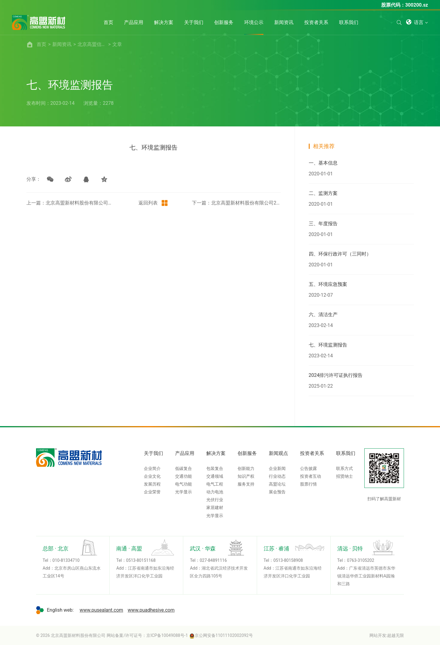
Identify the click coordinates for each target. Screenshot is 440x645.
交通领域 (214, 476)
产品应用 (184, 453)
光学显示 (183, 491)
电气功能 (183, 484)
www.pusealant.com (101, 610)
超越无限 (395, 635)
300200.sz (416, 5)
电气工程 (214, 484)
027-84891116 (213, 560)
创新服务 (247, 453)
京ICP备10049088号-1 (167, 635)
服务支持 (246, 484)
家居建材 (214, 507)
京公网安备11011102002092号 (221, 635)
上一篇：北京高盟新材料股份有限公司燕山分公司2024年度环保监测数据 (70, 203)
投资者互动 (310, 476)
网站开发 (377, 635)
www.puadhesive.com (151, 610)
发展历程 (152, 484)
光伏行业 (214, 499)
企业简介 (152, 468)
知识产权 (246, 476)
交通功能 (183, 476)
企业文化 (152, 476)
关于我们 (153, 453)
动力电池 (214, 491)
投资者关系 (312, 453)
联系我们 (345, 453)
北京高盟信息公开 (91, 44)
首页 (41, 44)
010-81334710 (66, 560)
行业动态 (277, 476)
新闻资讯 (61, 44)
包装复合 (214, 468)
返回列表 (153, 203)
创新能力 (246, 468)
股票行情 (308, 484)
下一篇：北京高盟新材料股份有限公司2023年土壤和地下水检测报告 (236, 203)
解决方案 (216, 453)
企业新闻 (277, 468)
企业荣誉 (152, 491)
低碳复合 (183, 468)
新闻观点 (278, 453)
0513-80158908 (288, 560)
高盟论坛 (277, 484)
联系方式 (344, 468)
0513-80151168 (141, 560)
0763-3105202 (360, 560)
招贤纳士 (344, 476)
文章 (117, 44)
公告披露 (308, 468)
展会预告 (277, 491)
